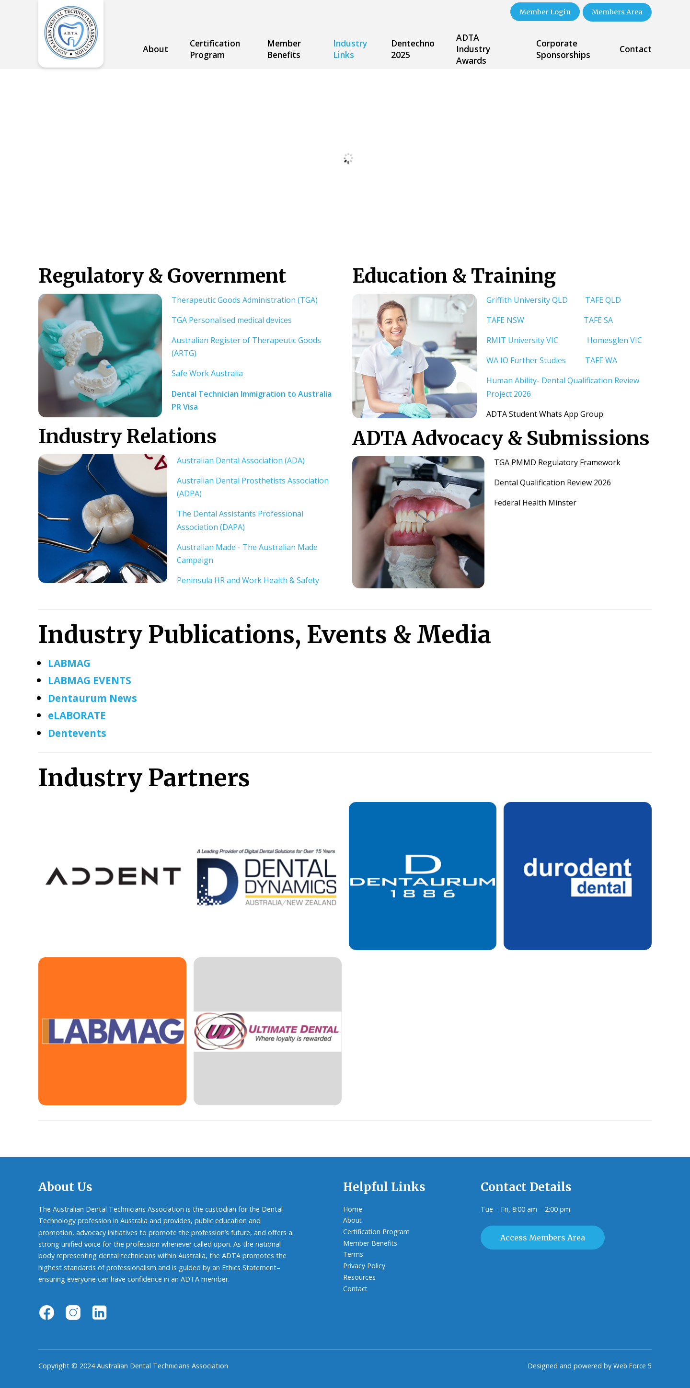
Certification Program (215, 47)
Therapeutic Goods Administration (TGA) (245, 299)
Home (353, 1208)
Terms (353, 1255)
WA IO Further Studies (526, 360)
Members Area (616, 11)
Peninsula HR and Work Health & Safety (248, 579)
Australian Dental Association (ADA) (241, 459)
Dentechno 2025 (413, 47)
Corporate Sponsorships (563, 47)
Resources (359, 1278)
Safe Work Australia (207, 372)
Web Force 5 (632, 1365)
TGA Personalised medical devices (232, 319)
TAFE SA (598, 319)
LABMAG (71, 661)
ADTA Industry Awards (473, 48)
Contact (636, 48)
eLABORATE (80, 714)
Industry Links (350, 47)
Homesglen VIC (614, 339)
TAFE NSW (505, 319)
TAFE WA (601, 360)
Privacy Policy (364, 1267)
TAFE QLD (603, 299)
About (155, 48)
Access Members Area (542, 1237)
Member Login (540, 11)
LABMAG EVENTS (93, 679)
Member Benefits (284, 47)
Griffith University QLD (527, 299)
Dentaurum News (96, 696)
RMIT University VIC (522, 339)
